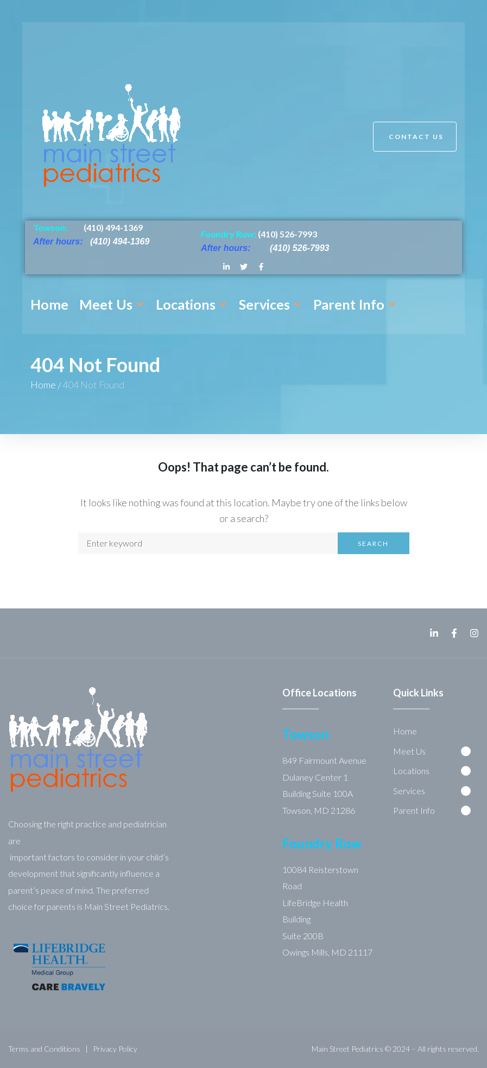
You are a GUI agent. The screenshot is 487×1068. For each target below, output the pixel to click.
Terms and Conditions (44, 1048)
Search (373, 543)
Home (43, 385)
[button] (112, 304)
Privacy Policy (115, 1048)
